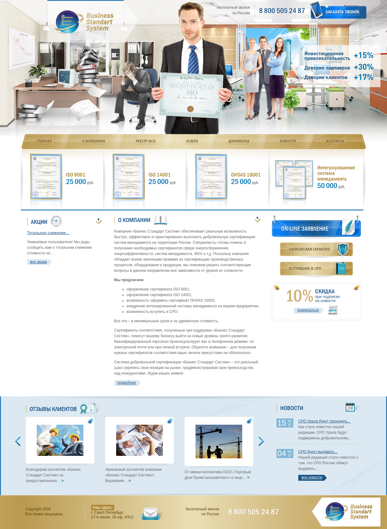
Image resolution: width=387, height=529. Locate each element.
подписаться (308, 310)
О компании (93, 141)
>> (62, 481)
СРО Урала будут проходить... (324, 421)
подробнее (126, 382)
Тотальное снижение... (48, 232)
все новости (311, 477)
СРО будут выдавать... (317, 452)
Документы (239, 141)
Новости (288, 141)
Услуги (192, 141)
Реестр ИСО (146, 141)
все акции (38, 262)
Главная (44, 141)
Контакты (335, 141)
